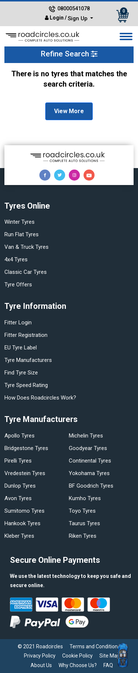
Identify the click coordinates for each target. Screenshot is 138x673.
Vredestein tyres (24, 473)
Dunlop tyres (20, 485)
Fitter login (18, 322)
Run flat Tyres (21, 234)
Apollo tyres (19, 435)
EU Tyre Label (20, 347)
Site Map (109, 656)
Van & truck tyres (26, 247)
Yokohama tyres (89, 473)
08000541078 (73, 8)
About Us (41, 665)
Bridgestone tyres (26, 448)
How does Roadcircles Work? (40, 397)
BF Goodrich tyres (91, 485)
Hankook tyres (22, 523)
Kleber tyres (19, 536)
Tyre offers (18, 284)
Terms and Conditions (95, 646)
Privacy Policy (40, 656)
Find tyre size (21, 372)
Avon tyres (18, 498)
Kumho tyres (85, 498)
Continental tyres (90, 460)
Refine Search (69, 53)
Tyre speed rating (26, 385)
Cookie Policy (77, 656)
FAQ (108, 665)
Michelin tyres (86, 435)
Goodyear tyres (88, 448)
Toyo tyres (82, 511)
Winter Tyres (19, 222)
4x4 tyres (16, 259)
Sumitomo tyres (24, 511)
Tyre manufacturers (28, 360)
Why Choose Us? (78, 665)
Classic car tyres (25, 272)
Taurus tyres (84, 523)
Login (57, 18)
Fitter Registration (25, 335)
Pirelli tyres (18, 460)
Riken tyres (82, 536)
